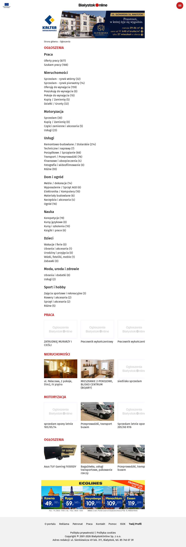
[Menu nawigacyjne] (179, 5)
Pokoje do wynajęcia (56, 95)
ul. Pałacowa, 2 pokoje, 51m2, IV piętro (58, 383)
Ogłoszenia (65, 41)
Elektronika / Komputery (59, 191)
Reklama (64, 523)
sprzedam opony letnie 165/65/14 (58, 425)
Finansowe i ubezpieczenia (60, 160)
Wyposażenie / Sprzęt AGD (60, 187)
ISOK (122, 523)
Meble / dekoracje (55, 183)
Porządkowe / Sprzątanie (59, 152)
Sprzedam (50, 117)
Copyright (70, 536)
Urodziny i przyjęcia (56, 252)
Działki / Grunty (53, 103)
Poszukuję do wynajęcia (58, 91)
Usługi (48, 130)
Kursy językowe (53, 222)
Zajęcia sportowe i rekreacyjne (63, 293)
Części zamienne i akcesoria (61, 126)
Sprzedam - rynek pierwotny (61, 83)
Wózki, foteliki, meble (57, 257)
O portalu (50, 523)
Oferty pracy (51, 60)
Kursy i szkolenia (54, 226)
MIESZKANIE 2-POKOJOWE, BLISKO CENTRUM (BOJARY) (97, 384)
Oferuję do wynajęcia (57, 87)
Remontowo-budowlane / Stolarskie (66, 144)
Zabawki (49, 261)
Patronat (78, 523)
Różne (48, 169)
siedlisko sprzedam (130, 381)
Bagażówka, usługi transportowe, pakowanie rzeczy (96, 470)
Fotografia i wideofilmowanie (62, 165)
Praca (89, 523)
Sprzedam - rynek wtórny (59, 79)
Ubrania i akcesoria (56, 248)
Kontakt (100, 523)
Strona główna (51, 41)
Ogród (48, 204)
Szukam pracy (52, 64)
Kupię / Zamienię (55, 99)
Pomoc (113, 523)
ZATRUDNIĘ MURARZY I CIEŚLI (58, 343)
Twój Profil (135, 523)
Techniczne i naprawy (57, 148)
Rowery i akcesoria (55, 297)
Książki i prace (53, 230)
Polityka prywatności (82, 532)
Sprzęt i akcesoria (55, 301)
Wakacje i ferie (53, 244)
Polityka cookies (106, 532)
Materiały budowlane (57, 195)
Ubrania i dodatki (55, 275)
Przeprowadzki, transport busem (96, 425)
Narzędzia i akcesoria (57, 199)
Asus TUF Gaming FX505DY (60, 466)
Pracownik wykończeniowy (97, 341)
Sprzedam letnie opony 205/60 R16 (132, 425)
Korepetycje (51, 218)
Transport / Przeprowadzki (60, 156)
